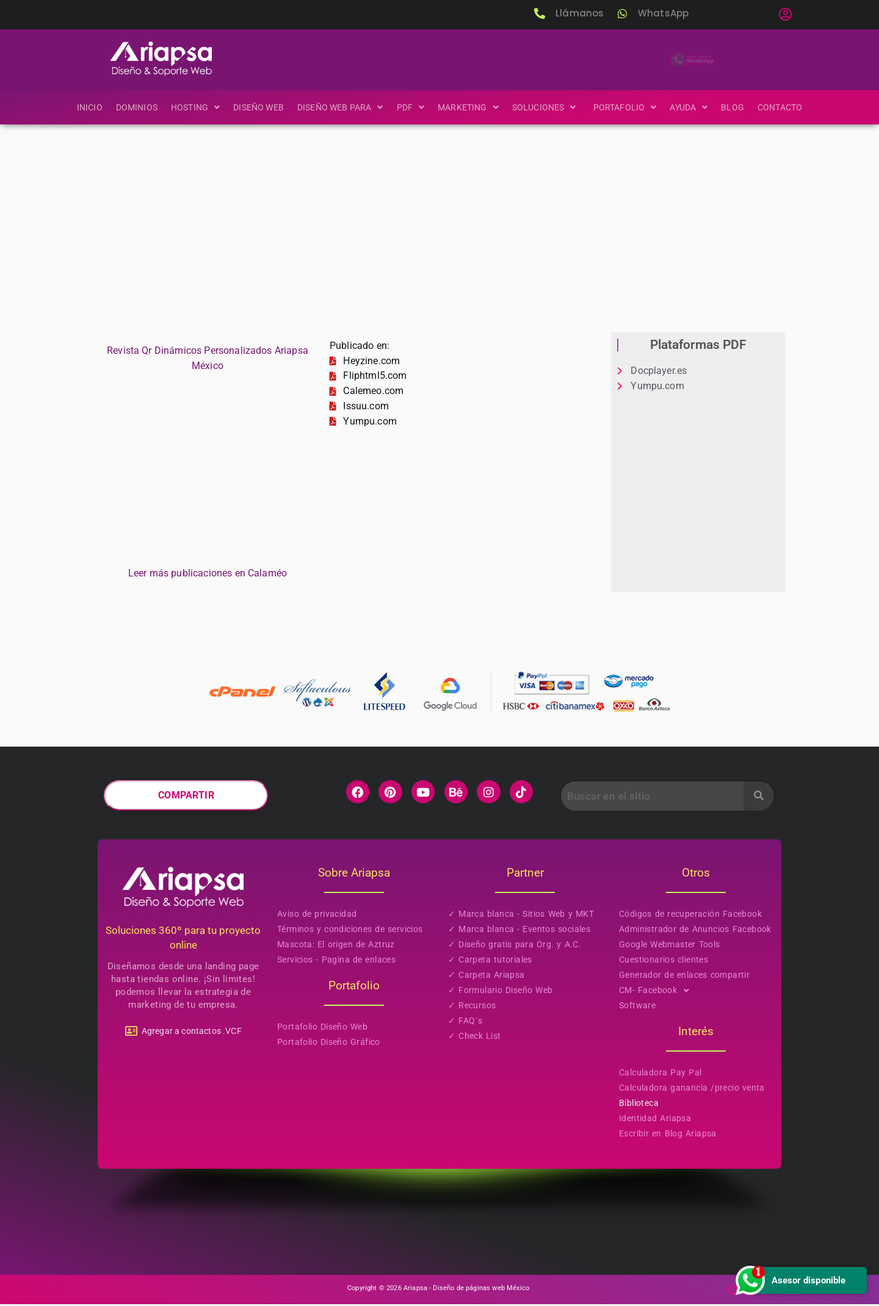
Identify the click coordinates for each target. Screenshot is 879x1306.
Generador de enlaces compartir (684, 976)
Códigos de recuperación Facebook (690, 915)
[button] (785, 14)
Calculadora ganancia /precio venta (692, 1089)
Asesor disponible (789, 1280)
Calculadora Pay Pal (660, 1074)
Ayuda (694, 107)
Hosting (190, 107)
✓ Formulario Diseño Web (500, 992)
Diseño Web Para (338, 107)
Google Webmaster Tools (669, 946)
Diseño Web (255, 107)
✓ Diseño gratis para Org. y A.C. (514, 946)
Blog (739, 107)
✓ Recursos (472, 1007)
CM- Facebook (657, 992)
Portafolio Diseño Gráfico (328, 1044)
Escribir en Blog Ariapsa (668, 1135)
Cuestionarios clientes (663, 961)
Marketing (469, 107)
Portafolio (628, 107)
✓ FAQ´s (465, 1022)
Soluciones (547, 107)
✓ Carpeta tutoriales (490, 961)
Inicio (83, 107)
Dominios (130, 107)
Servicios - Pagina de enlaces (336, 961)
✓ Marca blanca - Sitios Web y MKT (521, 915)
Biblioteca (639, 1105)
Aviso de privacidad (316, 915)
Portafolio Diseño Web (322, 1028)
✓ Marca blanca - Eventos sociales (519, 931)
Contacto (786, 107)
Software (637, 1007)
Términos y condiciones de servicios (350, 931)
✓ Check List (474, 1037)
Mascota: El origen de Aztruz (336, 946)
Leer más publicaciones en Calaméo (207, 575)
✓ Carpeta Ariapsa (486, 976)
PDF (410, 107)
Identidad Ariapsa (655, 1120)
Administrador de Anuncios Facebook (695, 931)
